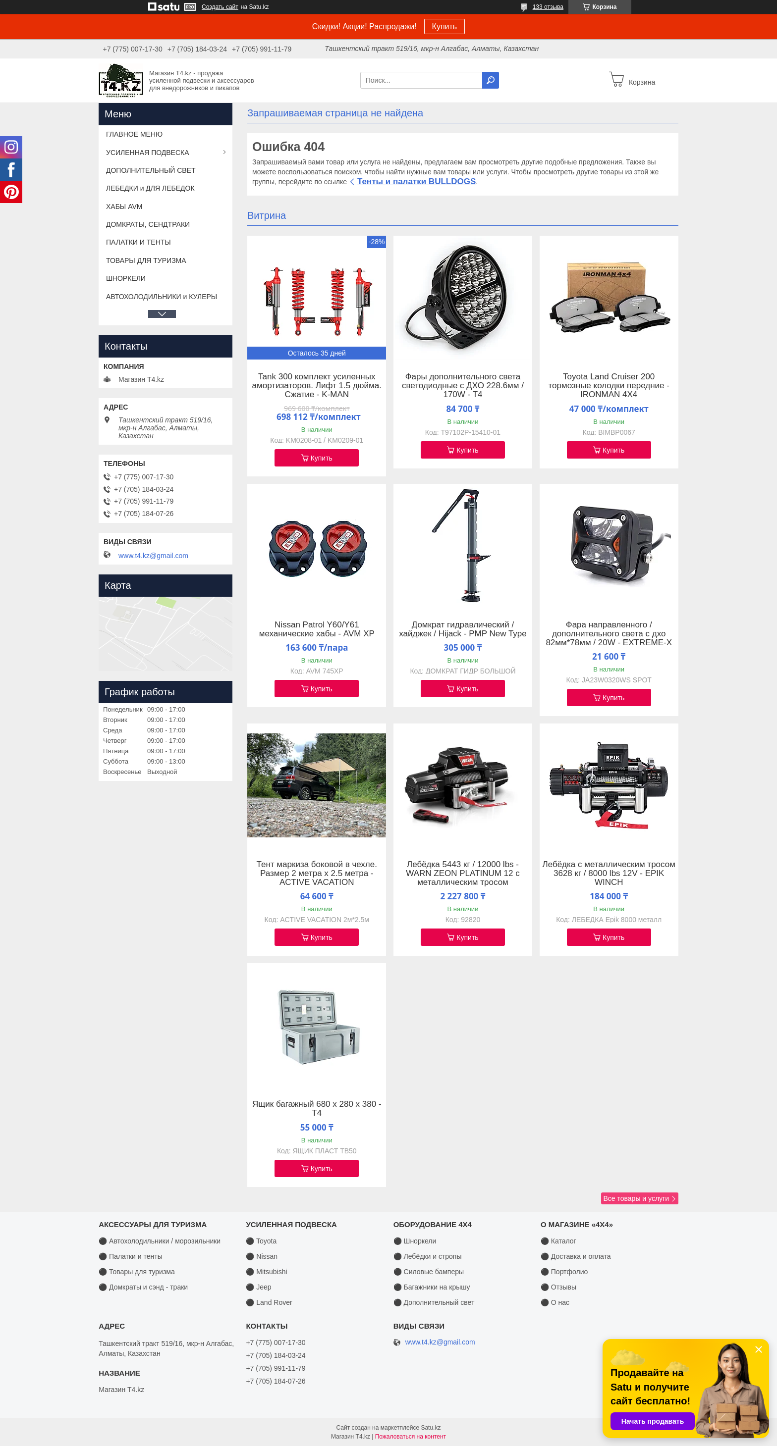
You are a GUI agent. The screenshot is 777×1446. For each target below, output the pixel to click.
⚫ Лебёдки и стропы (427, 1256)
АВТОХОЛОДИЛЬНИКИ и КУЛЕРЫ (161, 297)
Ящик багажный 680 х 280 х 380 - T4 (317, 1109)
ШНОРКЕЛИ (126, 278)
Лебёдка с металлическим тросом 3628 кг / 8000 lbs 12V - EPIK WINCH (609, 873)
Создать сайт (220, 6)
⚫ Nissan (262, 1256)
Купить (444, 26)
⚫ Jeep (258, 1287)
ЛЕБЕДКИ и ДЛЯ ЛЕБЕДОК (150, 188)
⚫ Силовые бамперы (428, 1272)
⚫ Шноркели (415, 1241)
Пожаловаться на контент (410, 1436)
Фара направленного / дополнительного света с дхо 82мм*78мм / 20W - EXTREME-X (609, 633)
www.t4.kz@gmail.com (153, 556)
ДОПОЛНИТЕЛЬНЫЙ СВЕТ (151, 170)
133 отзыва (548, 6)
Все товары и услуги (636, 1198)
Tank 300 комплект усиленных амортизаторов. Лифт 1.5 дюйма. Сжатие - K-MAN (317, 385)
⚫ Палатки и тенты (131, 1256)
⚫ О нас (555, 1302)
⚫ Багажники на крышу (431, 1287)
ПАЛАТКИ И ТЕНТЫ (138, 242)
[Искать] (490, 80)
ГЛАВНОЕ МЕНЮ (134, 134)
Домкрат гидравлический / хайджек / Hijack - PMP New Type (463, 629)
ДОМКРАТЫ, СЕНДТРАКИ (148, 224)
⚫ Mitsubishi (266, 1272)
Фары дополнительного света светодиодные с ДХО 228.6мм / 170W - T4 (463, 385)
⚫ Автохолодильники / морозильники (160, 1241)
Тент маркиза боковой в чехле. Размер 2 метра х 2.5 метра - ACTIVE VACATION (317, 873)
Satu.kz (431, 1427)
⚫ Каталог (558, 1241)
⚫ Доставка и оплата (576, 1256)
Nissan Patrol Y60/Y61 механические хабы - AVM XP (317, 629)
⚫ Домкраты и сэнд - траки (143, 1287)
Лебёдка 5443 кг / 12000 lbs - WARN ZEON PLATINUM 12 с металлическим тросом (463, 873)
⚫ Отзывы (558, 1287)
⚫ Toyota (261, 1241)
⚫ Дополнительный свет (434, 1302)
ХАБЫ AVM (124, 206)
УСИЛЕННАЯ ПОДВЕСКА (147, 152)
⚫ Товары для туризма (137, 1272)
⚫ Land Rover (269, 1302)
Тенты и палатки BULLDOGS (416, 181)
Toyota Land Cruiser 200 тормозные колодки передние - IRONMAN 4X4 (609, 385)
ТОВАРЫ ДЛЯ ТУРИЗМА (146, 260)
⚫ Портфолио (564, 1272)
